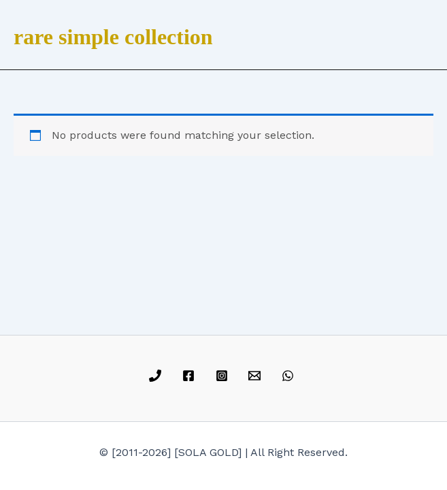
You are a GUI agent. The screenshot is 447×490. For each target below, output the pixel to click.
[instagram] (223, 376)
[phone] (157, 376)
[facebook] (190, 376)
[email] (256, 376)
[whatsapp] (290, 376)
